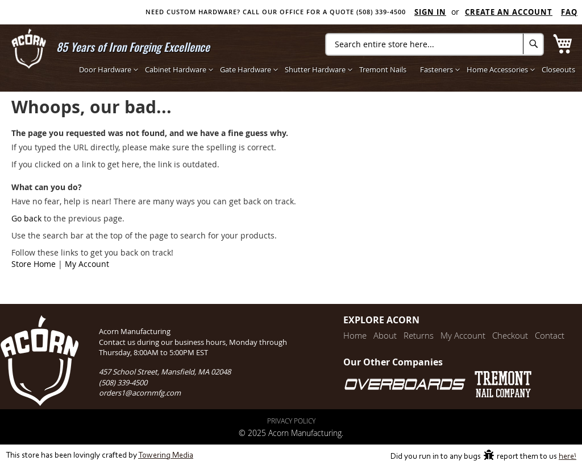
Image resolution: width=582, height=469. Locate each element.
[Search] (533, 44)
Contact (549, 335)
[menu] (327, 69)
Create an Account (508, 12)
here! (567, 456)
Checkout (510, 335)
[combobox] (434, 44)
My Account (87, 263)
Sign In (430, 12)
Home (355, 335)
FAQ (569, 12)
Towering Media (165, 455)
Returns (419, 335)
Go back (26, 218)
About (385, 335)
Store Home (33, 263)
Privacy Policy (291, 420)
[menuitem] (105, 69)
